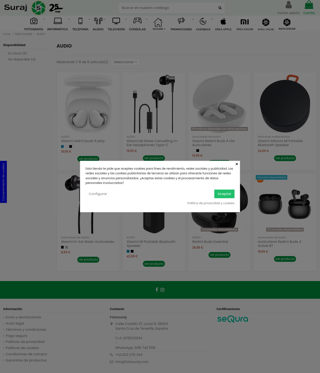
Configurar (98, 193)
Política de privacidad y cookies (210, 203)
